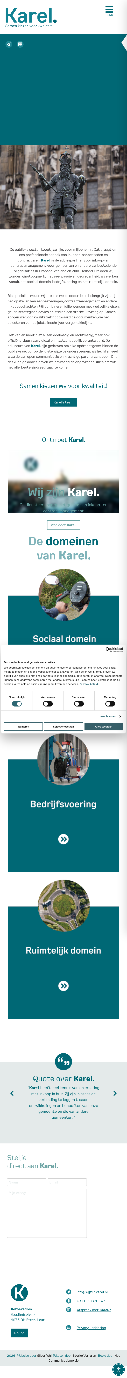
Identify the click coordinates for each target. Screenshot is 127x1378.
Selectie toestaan (63, 726)
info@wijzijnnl (92, 1292)
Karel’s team (63, 402)
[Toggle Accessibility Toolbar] (118, 1369)
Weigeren (23, 726)
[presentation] (33, 1247)
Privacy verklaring (91, 1327)
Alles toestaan (103, 726)
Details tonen (108, 716)
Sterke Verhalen (84, 1355)
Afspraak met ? (94, 1310)
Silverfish (44, 1355)
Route (19, 1333)
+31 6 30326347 (91, 1301)
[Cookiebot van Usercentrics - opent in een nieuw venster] (108, 649)
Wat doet (63, 525)
